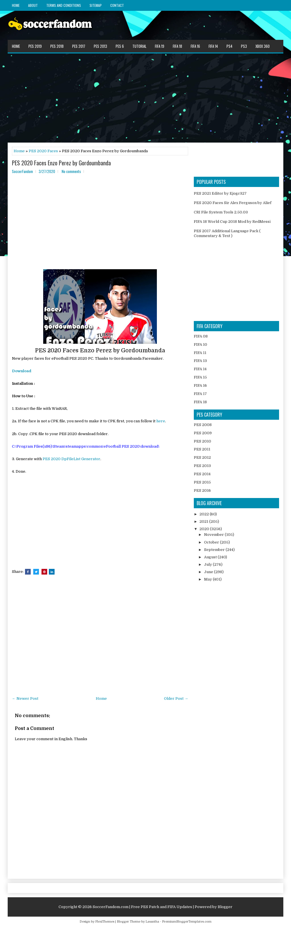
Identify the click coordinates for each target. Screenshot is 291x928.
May (208, 579)
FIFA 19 (159, 46)
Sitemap (96, 5)
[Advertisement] (145, 97)
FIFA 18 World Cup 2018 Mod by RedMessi (232, 221)
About (33, 5)
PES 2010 (202, 441)
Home (16, 5)
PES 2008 (203, 425)
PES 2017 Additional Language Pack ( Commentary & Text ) (227, 233)
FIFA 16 (195, 46)
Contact (117, 5)
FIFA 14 (213, 46)
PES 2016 (202, 490)
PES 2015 (202, 482)
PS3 (244, 46)
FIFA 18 (177, 46)
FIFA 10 (200, 344)
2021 (204, 521)
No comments (71, 171)
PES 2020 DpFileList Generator (71, 459)
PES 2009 (203, 433)
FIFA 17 (200, 394)
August (211, 557)
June (209, 572)
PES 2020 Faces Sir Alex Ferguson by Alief (232, 203)
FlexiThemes (104, 921)
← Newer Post (25, 698)
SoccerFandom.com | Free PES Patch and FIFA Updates (142, 907)
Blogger (225, 907)
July (208, 564)
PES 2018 (57, 46)
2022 (204, 514)
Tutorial (139, 46)
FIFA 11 (200, 353)
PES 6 (120, 46)
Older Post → (176, 698)
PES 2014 (202, 474)
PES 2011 (202, 449)
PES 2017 (78, 46)
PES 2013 (100, 46)
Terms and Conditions (63, 5)
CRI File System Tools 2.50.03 (221, 212)
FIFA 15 (200, 377)
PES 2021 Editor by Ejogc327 (220, 193)
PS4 (229, 46)
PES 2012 (202, 457)
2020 (204, 529)
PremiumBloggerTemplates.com (186, 921)
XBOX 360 (262, 46)
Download (21, 371)
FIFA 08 (201, 336)
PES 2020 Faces (43, 151)
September (215, 550)
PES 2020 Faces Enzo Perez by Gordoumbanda (61, 163)
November (214, 534)
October (212, 542)
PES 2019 (35, 46)
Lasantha (152, 921)
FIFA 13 (200, 361)
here (160, 421)
